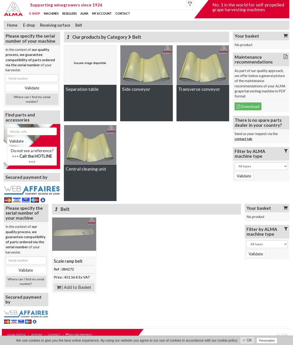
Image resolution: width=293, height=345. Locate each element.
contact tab (243, 139)
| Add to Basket (74, 287)
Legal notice (16, 334)
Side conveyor (136, 89)
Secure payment (79, 334)
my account (102, 13)
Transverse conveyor (199, 89)
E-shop (34, 13)
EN (190, 3)
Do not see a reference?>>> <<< (32, 156)
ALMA (84, 13)
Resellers (69, 13)
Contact (122, 13)
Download (248, 106)
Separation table (82, 89)
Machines (51, 13)
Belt (78, 25)
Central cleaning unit (86, 168)
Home (12, 25)
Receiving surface (54, 25)
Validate (16, 141)
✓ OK (247, 340)
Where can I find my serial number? (32, 99)
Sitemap (36, 334)
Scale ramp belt (68, 261)
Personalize (267, 340)
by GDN (282, 335)
